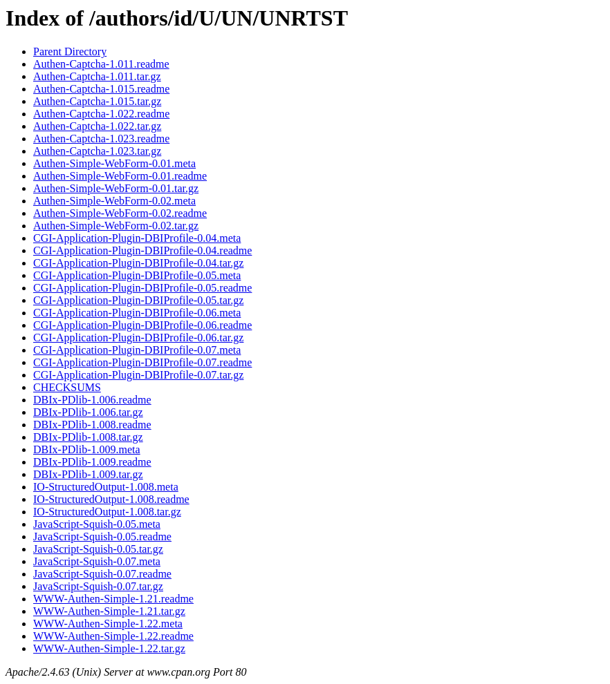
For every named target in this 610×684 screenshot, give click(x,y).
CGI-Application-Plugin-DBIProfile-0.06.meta (137, 313)
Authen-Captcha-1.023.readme (101, 138)
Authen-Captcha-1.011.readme (101, 64)
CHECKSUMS (67, 387)
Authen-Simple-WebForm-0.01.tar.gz (115, 188)
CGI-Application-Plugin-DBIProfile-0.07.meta (137, 350)
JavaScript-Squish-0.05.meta (96, 524)
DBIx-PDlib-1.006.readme (92, 400)
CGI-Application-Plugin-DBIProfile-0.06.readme (142, 325)
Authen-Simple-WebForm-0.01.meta (114, 163)
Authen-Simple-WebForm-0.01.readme (120, 176)
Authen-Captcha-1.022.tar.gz (97, 126)
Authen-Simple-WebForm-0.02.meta (114, 201)
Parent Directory (70, 51)
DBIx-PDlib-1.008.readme (92, 424)
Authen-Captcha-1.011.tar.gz (97, 76)
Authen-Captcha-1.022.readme (101, 114)
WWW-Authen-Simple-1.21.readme (113, 599)
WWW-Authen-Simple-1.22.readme (113, 636)
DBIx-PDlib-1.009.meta (86, 449)
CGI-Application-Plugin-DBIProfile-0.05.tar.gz (138, 300)
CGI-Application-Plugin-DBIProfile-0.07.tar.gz (138, 375)
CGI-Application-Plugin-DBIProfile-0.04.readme (142, 250)
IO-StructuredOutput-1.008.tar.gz (107, 511)
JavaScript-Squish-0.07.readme (102, 574)
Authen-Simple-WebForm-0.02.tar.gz (115, 225)
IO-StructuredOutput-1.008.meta (105, 487)
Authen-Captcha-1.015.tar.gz (97, 101)
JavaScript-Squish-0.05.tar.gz (98, 549)
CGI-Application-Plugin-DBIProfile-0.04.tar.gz (138, 263)
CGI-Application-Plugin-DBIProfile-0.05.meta (137, 275)
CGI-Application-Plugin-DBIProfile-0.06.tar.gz (138, 337)
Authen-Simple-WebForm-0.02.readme (120, 213)
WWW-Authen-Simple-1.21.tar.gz (109, 611)
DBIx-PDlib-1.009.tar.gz (88, 474)
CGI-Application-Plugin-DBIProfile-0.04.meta (137, 238)
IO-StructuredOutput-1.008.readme (111, 499)
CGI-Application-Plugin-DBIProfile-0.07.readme (142, 362)
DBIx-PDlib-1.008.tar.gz (88, 437)
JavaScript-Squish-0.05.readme (102, 536)
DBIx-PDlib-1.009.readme (92, 462)
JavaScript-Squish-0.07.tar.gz (98, 586)
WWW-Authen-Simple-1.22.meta (108, 623)
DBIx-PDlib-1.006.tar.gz (88, 412)
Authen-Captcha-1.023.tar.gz (97, 151)
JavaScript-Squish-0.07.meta (96, 561)
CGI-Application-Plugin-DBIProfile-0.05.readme (142, 288)
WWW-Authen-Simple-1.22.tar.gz (109, 648)
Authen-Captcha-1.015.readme (101, 89)
